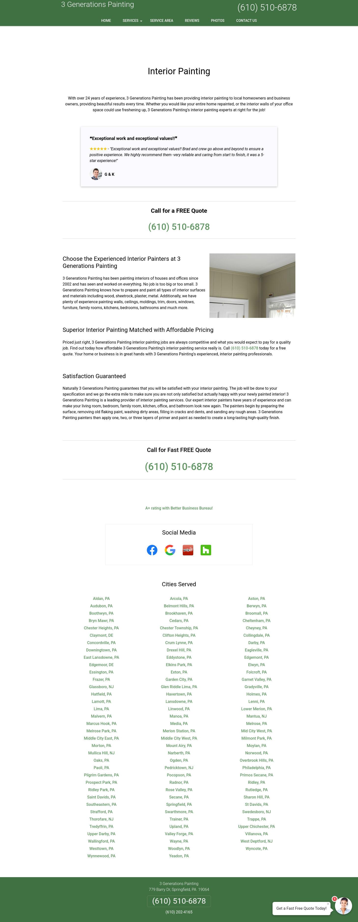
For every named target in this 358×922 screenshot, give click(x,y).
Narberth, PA (179, 721)
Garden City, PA (178, 648)
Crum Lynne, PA (179, 611)
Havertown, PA (179, 662)
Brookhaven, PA (179, 582)
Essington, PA (101, 640)
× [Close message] (328, 903)
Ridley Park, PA (101, 758)
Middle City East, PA (101, 707)
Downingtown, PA (101, 618)
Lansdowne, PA (178, 670)
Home (106, 21)
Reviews (192, 21)
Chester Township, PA (179, 596)
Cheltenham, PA (256, 589)
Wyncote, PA (256, 817)
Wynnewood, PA (101, 824)
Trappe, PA (256, 787)
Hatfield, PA (101, 662)
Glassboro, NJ (101, 655)
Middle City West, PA (179, 707)
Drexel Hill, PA (179, 618)
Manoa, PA (179, 685)
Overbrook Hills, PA (256, 729)
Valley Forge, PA (179, 802)
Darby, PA (256, 611)
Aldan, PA (101, 567)
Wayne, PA (179, 810)
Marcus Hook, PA (101, 692)
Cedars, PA (179, 589)
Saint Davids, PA (101, 765)
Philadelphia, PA (256, 736)
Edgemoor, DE (101, 633)
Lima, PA (101, 677)
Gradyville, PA (257, 655)
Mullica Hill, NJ (101, 721)
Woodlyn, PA (179, 817)
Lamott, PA (101, 670)
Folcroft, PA (257, 640)
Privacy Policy (160, 893)
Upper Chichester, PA (256, 795)
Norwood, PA (256, 721)
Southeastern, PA (101, 773)
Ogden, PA (179, 729)
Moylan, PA (256, 714)
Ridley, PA (256, 751)
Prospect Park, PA (101, 751)
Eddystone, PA (179, 626)
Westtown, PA (101, 817)
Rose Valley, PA (178, 758)
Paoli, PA (101, 736)
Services (133, 22)
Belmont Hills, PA (179, 574)
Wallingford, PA (101, 810)
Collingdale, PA (256, 604)
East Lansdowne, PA (101, 626)
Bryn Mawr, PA (101, 589)
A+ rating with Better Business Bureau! (179, 476)
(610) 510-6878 (267, 7)
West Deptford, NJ (257, 810)
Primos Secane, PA (256, 743)
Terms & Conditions (193, 893)
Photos (217, 21)
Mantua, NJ (257, 685)
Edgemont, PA (256, 626)
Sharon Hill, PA (256, 765)
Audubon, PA (101, 574)
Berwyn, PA (256, 574)
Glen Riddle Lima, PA (179, 655)
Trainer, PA (179, 787)
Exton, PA (179, 640)
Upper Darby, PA (101, 802)
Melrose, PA (256, 692)
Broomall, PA (256, 582)
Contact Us (246, 21)
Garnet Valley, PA (256, 648)
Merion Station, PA (179, 699)
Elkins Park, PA (179, 633)
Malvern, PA (101, 685)
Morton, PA (101, 714)
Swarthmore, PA (179, 780)
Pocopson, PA (179, 743)
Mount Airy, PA (179, 714)
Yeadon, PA (179, 824)
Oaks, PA (101, 729)
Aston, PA (256, 567)
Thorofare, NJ (101, 787)
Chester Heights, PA (101, 596)
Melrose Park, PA (101, 699)
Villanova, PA (256, 802)
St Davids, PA (256, 773)
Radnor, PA (178, 751)
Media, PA (179, 692)
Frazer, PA (101, 648)
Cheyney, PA (256, 596)
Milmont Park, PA (256, 707)
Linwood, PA (179, 677)
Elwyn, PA (256, 633)
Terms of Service (214, 911)
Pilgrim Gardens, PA (101, 743)
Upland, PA (178, 795)
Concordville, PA (101, 611)
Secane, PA (179, 765)
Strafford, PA (101, 780)
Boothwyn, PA (101, 582)
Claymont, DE (101, 604)
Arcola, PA (179, 567)
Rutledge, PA (257, 758)
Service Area (161, 21)
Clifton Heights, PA (179, 604)
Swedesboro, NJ (256, 780)
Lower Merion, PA (256, 677)
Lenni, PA (256, 670)
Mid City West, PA (256, 699)
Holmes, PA (257, 662)
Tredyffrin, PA (101, 795)
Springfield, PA (179, 773)
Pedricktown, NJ (179, 736)
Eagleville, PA (256, 618)
